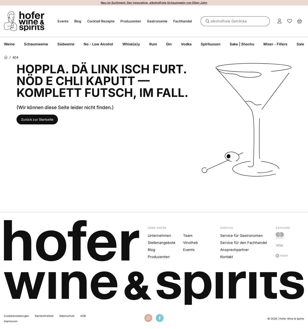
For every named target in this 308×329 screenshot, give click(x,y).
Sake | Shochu (242, 44)
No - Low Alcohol (98, 44)
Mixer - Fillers (275, 44)
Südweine (65, 44)
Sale (300, 44)
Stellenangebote (161, 243)
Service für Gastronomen (241, 235)
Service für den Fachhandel (243, 243)
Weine (9, 44)
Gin (169, 44)
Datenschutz (66, 315)
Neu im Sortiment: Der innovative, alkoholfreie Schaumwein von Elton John (154, 3)
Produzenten (130, 21)
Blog (77, 21)
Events (63, 21)
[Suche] (206, 21)
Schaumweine (36, 44)
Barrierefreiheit (44, 315)
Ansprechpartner (234, 250)
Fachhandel (182, 21)
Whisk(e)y (131, 44)
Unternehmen (159, 235)
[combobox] (235, 21)
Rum (153, 44)
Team (187, 235)
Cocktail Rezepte (101, 21)
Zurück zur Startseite (37, 119)
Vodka (186, 44)
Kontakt (226, 257)
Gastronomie (157, 21)
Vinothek (190, 243)
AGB (83, 315)
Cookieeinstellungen (16, 315)
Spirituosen (210, 44)
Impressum (10, 321)
